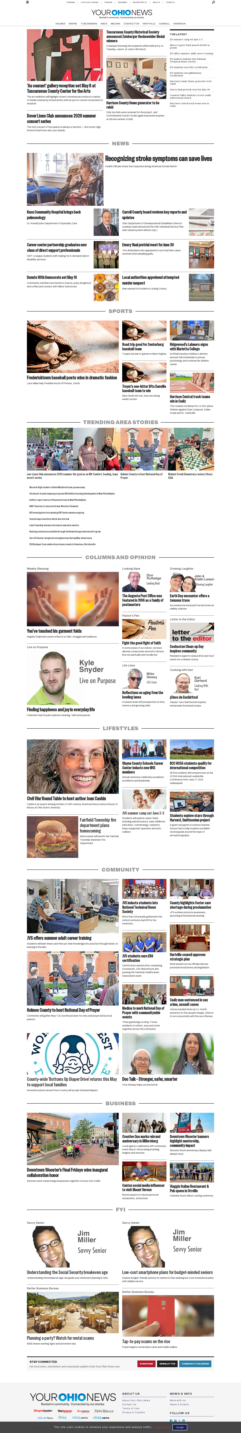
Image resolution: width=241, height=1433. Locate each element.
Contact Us (170, 2)
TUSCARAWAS (89, 23)
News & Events (179, 1404)
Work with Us (178, 1400)
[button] (208, 453)
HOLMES (60, 23)
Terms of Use (130, 1408)
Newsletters (122, 2)
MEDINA (115, 23)
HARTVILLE (148, 23)
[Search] (213, 2)
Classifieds (70, 2)
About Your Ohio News (136, 1400)
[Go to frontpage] (121, 13)
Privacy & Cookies (133, 1412)
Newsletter (167, 1364)
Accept (180, 1427)
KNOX (104, 23)
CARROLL (164, 23)
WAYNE (73, 23)
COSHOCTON (131, 23)
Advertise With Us (140, 2)
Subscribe (108, 2)
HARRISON (179, 23)
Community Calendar (89, 2)
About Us (156, 2)
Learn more (162, 1427)
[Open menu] (27, 2)
